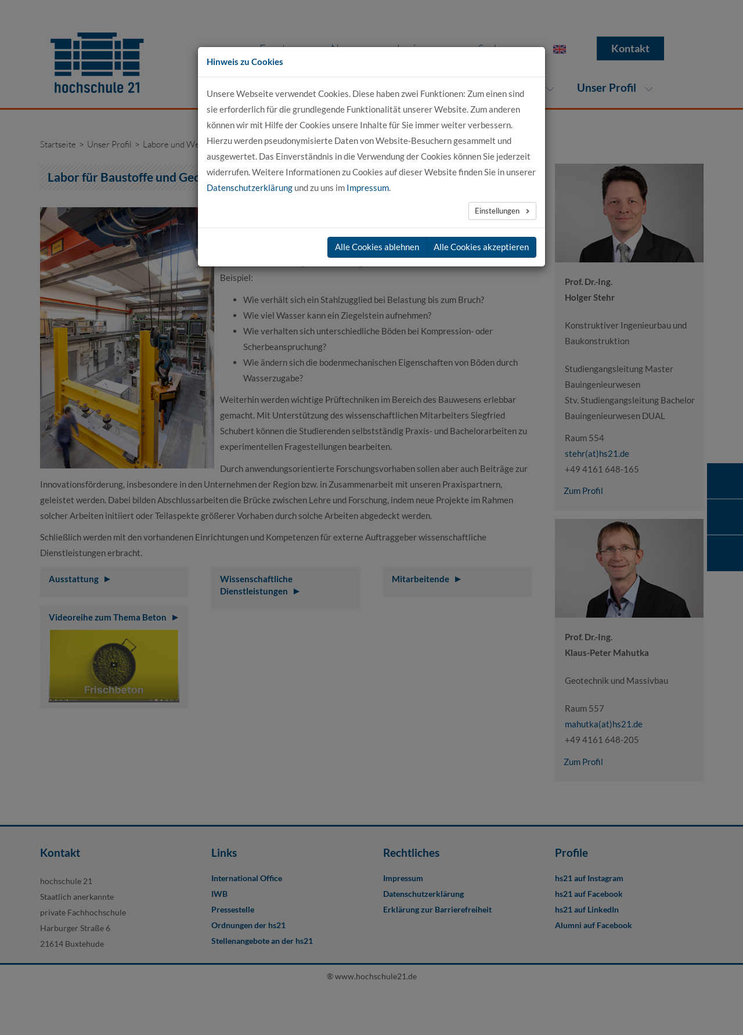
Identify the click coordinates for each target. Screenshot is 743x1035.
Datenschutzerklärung (250, 187)
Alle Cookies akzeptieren (481, 246)
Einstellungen (498, 210)
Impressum (368, 187)
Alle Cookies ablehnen (377, 246)
